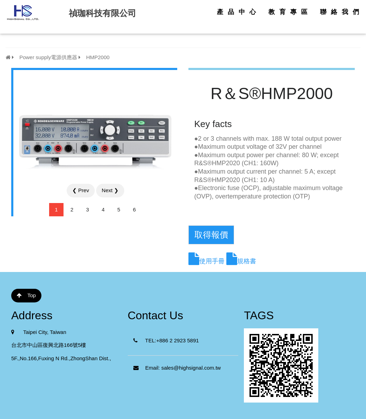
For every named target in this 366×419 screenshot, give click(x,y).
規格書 (246, 261)
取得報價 (211, 234)
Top (26, 295)
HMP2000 (94, 57)
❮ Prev (80, 190)
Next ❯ (110, 190)
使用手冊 (212, 261)
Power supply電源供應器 (44, 57)
